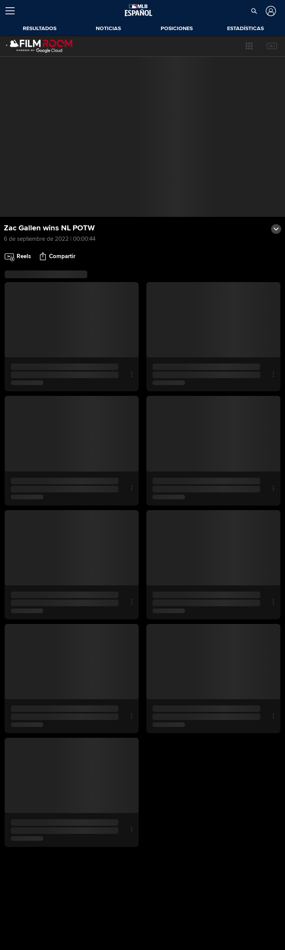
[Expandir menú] (13, 10)
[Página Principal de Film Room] (39, 46)
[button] (249, 46)
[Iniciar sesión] (270, 11)
